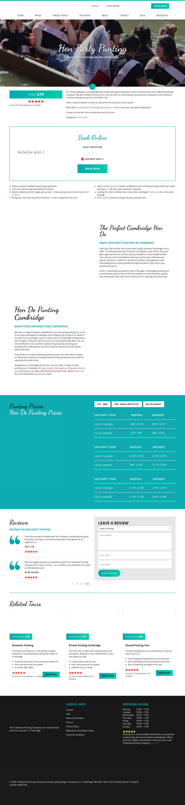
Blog (142, 15)
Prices (38, 15)
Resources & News (75, 718)
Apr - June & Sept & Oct (126, 404)
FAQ (68, 714)
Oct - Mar (102, 404)
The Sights (84, 15)
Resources (162, 15)
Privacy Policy (72, 726)
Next (87, 583)
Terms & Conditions (75, 734)
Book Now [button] (51, 674)
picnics (113, 186)
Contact (124, 15)
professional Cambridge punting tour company (100, 107)
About (105, 15)
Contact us (154, 192)
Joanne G (155, 743)
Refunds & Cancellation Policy (80, 730)
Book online (102, 197)
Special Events (60, 15)
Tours (20, 15)
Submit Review (109, 573)
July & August (153, 404)
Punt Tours (82, 117)
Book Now (92, 168)
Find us (69, 722)
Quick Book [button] (160, 6)
